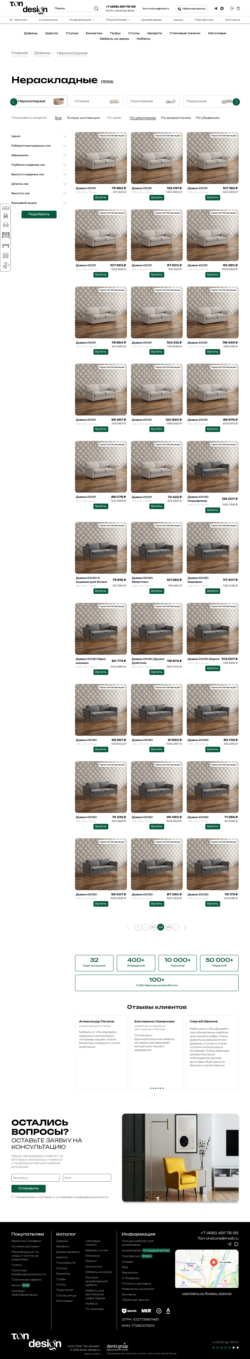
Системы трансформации (24, 1292)
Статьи (16, 1265)
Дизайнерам (152, 19)
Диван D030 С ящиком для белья (91, 580)
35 (168, 927)
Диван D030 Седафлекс (198, 499)
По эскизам (94, 1309)
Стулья (72, 33)
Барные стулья (96, 1250)
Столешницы (66, 1295)
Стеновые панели (185, 33)
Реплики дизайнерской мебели (96, 1281)
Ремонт (91, 1261)
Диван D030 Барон (204, 659)
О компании (48, 19)
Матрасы (92, 1255)
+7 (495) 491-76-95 (121, 7)
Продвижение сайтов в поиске (126, 1353)
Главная (19, 53)
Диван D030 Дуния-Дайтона (148, 661)
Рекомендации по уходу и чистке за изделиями (25, 1255)
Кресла (51, 33)
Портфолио (204, 19)
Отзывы (127, 1261)
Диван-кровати (68, 1251)
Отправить (28, 1188)
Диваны (31, 33)
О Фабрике (130, 1278)
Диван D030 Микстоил (142, 580)
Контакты (232, 19)
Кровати (154, 33)
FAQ (125, 1267)
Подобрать (39, 214)
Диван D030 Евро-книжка (91, 661)
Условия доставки (25, 1246)
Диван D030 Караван (198, 580)
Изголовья (217, 33)
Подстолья (64, 1289)
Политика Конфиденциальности (28, 1272)
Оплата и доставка (136, 1283)
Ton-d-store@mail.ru (155, 9)
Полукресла (65, 1262)
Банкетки (94, 33)
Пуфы (115, 33)
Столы (134, 33)
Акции (178, 19)
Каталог (21, 19)
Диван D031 (86, 188)
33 (153, 927)
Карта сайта (92, 1353)
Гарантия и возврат (26, 1241)
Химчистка (93, 1266)
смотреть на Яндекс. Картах (207, 1293)
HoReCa (143, 39)
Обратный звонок (135, 1299)
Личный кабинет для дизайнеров (137, 1242)
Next (236, 102)
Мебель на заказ (114, 39)
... (145, 927)
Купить (100, 197)
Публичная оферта (26, 1279)
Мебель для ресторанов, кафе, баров (95, 1294)
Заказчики (130, 1272)
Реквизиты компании (138, 1289)
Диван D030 (86, 740)
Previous (13, 102)
